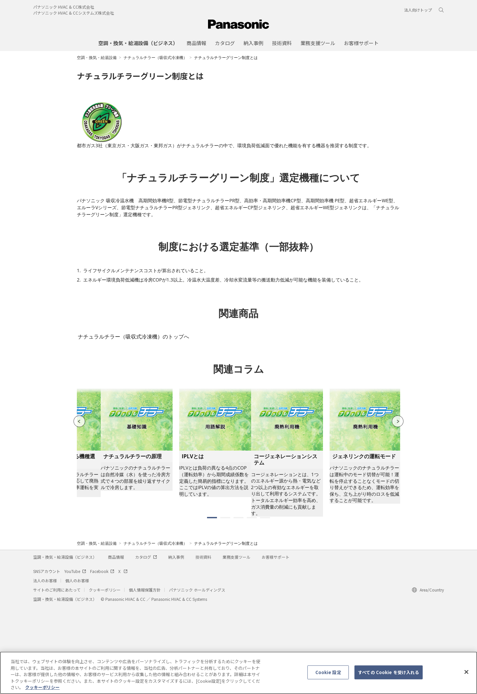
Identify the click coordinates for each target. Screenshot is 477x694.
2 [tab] (225, 605)
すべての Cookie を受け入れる (388, 675)
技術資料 (203, 644)
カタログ (146, 644)
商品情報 (116, 644)
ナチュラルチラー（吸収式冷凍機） (155, 57)
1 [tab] (212, 605)
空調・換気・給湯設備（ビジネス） (65, 644)
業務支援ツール (236, 644)
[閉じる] (466, 674)
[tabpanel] (287, 540)
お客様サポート (276, 644)
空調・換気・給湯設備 (97, 57)
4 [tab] (251, 605)
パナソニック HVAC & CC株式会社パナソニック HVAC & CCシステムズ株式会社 (73, 10)
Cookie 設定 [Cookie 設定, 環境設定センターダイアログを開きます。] (328, 675)
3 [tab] (238, 605)
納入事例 (176, 644)
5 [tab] (265, 605)
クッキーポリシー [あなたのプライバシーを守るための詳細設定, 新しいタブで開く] (42, 690)
